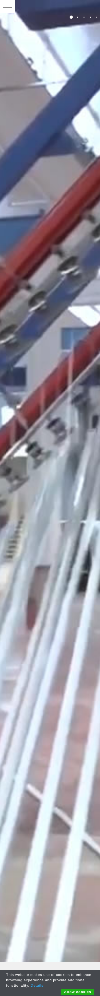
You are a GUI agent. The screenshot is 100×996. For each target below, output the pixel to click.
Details (37, 985)
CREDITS (86, 962)
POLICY (70, 962)
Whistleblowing (15, 907)
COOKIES (55, 962)
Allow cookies (77, 992)
